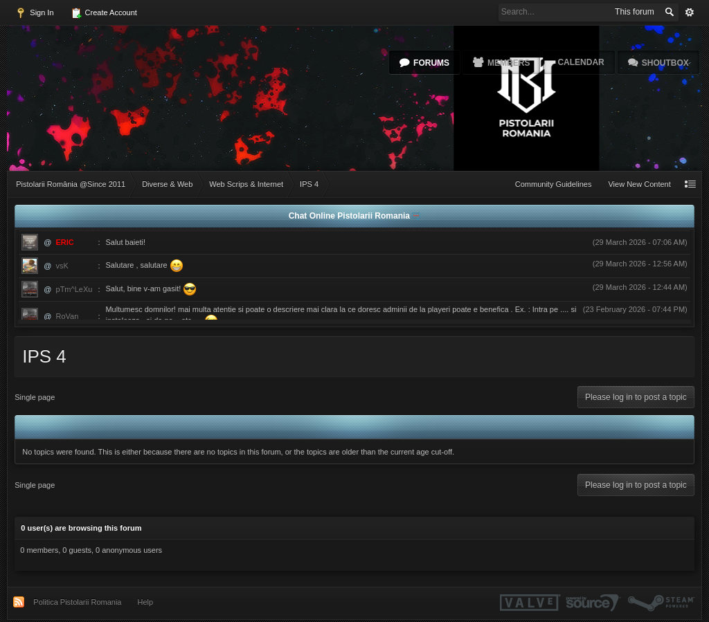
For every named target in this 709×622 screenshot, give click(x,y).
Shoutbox (665, 63)
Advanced (690, 12)
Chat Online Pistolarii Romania (351, 216)
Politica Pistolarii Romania (77, 602)
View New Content (639, 184)
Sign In (34, 13)
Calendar (580, 62)
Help (146, 602)
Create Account (104, 13)
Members (508, 63)
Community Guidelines (553, 184)
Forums (431, 63)
